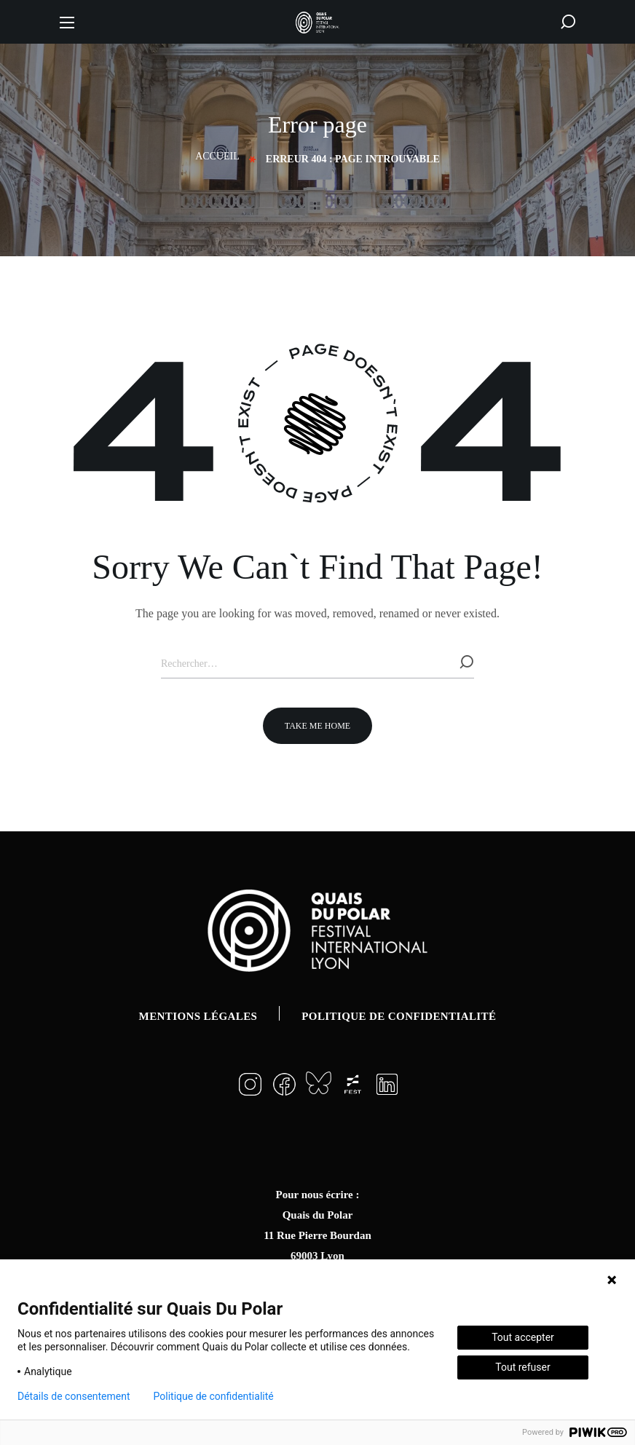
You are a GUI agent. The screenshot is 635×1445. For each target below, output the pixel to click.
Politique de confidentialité (398, 1016)
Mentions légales (198, 1016)
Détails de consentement (73, 1396)
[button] (568, 22)
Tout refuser (522, 1367)
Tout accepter (523, 1337)
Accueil (217, 156)
